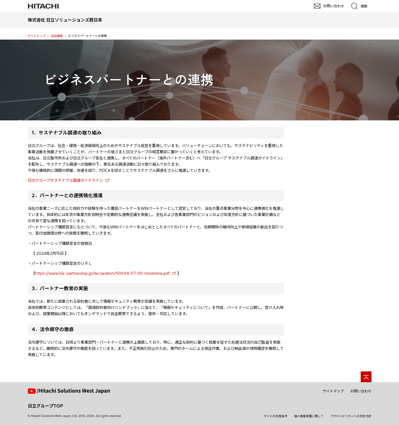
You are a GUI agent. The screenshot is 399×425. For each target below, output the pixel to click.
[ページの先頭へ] (366, 376)
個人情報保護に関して (309, 416)
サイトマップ (333, 391)
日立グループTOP (45, 406)
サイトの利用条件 (275, 416)
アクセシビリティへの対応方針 (351, 416)
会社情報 (57, 36)
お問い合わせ (361, 391)
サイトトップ (37, 36)
